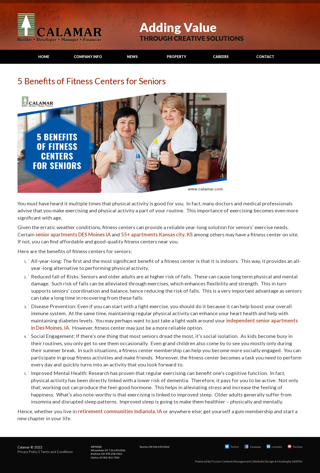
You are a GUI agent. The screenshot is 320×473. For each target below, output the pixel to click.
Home (43, 57)
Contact (265, 57)
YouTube (295, 446)
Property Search (176, 59)
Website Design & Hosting (270, 461)
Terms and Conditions (56, 452)
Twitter (232, 446)
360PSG (297, 461)
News (132, 57)
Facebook (253, 446)
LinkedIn (274, 446)
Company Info (88, 57)
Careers (221, 57)
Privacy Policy (28, 452)
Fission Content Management (231, 461)
